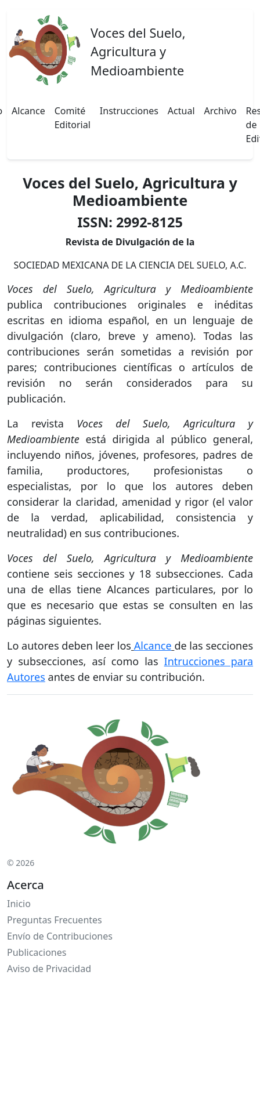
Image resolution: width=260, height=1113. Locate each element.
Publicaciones (36, 952)
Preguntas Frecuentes (54, 919)
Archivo (220, 110)
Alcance (28, 110)
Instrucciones (129, 110)
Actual (181, 110)
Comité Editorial (73, 117)
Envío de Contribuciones (60, 936)
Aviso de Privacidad (49, 968)
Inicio (19, 903)
